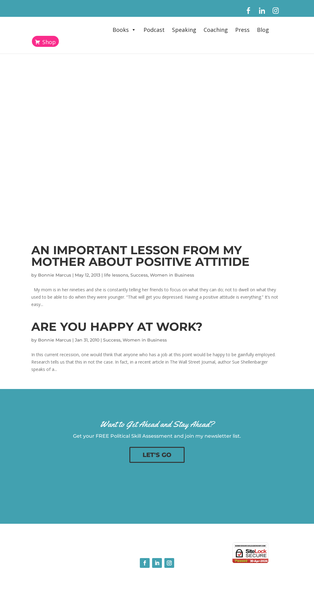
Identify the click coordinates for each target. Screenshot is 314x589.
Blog (263, 29)
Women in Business (172, 275)
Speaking (184, 29)
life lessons (116, 275)
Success (139, 275)
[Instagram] (276, 11)
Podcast (154, 29)
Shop (49, 42)
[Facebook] (248, 11)
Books (124, 29)
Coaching (216, 29)
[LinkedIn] (262, 11)
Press (242, 29)
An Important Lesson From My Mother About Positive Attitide (140, 256)
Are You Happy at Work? (116, 326)
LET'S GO (157, 455)
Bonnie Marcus (54, 275)
